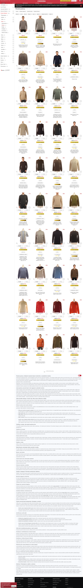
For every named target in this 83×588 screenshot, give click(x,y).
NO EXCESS (74, 182)
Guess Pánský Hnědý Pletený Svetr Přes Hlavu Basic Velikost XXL (23, 80)
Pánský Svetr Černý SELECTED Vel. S (74, 363)
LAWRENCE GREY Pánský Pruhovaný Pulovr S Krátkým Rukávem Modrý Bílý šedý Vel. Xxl (23, 258)
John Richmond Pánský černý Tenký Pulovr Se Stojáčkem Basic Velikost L (74, 259)
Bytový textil (3, 64)
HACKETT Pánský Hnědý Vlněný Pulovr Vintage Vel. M (74, 46)
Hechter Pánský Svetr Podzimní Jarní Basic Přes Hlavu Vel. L (40, 115)
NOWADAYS (57, 112)
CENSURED (40, 182)
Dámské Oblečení (4, 11)
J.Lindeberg (57, 254)
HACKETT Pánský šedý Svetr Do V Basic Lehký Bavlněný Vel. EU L (40, 46)
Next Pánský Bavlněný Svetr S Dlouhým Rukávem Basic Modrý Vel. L (57, 80)
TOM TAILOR (63, 496)
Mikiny (2, 39)
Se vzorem (4, 30)
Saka (2, 47)
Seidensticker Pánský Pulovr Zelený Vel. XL (57, 362)
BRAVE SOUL (23, 182)
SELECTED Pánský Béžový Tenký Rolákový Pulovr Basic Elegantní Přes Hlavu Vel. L (40, 81)
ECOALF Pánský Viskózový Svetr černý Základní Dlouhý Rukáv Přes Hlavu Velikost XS (40, 151)
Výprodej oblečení (4, 9)
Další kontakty (55, 584)
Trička (2, 19)
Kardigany (4, 28)
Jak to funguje (78, 3)
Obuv (2, 58)
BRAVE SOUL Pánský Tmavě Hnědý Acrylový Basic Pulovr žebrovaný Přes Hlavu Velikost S (23, 186)
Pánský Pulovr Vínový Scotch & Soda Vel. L (57, 328)
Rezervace (50, 3)
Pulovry (3, 25)
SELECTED (40, 254)
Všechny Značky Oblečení (44, 582)
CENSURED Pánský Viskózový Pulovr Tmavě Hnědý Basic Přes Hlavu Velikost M (40, 186)
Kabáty (2, 53)
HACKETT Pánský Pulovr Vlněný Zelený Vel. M (23, 364)
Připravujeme (3, 15)
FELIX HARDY (23, 112)
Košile (2, 41)
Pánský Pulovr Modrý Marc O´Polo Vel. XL (57, 294)
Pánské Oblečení (4, 13)
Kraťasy (2, 43)
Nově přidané (3, 7)
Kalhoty (2, 17)
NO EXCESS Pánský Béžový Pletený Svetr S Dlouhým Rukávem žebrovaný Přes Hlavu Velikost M (23, 151)
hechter (40, 112)
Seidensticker (57, 359)
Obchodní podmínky (43, 586)
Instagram (66, 584)
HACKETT (40, 42)
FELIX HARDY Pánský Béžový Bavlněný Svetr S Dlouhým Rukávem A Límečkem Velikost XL (23, 116)
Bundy (2, 45)
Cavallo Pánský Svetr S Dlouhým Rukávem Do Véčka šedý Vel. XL (23, 46)
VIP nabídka (3, 5)
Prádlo (2, 37)
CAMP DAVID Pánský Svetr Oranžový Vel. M (74, 328)
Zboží (3, 3)
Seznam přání (63, 3)
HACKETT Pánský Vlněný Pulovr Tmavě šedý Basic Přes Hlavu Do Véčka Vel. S (57, 152)
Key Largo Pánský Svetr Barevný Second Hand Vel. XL (40, 293)
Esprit (74, 112)
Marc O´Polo (57, 290)
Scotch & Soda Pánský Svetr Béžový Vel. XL (23, 328)
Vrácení (29, 586)
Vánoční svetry (5, 32)
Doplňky (2, 60)
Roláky (3, 27)
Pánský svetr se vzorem (19, 586)
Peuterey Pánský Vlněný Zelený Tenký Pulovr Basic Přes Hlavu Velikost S (74, 223)
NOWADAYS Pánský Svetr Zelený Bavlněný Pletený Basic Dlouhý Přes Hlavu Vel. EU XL (57, 116)
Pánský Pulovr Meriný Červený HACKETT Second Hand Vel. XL (40, 329)
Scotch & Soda (45, 495)
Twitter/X (66, 582)
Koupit (19, 33)
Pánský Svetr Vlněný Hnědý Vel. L (74, 293)
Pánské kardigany (18, 584)
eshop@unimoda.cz (56, 582)
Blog (41, 580)
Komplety (3, 49)
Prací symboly (42, 584)
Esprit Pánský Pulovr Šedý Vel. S (74, 115)
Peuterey (74, 218)
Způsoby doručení (31, 582)
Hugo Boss (61, 478)
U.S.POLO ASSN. (64, 487)
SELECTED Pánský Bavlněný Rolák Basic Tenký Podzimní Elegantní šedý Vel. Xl (40, 259)
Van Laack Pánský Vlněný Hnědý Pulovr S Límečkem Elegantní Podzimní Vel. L (74, 151)
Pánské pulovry (17, 580)
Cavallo (23, 42)
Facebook (66, 580)
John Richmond (74, 254)
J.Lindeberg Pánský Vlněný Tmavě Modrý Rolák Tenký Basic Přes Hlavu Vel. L (57, 259)
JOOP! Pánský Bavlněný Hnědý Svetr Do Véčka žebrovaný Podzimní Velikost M (57, 188)
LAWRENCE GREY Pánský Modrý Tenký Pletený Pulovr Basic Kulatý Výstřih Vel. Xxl (23, 294)
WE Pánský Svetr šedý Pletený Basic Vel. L (57, 45)
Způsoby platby (30, 584)
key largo (40, 290)
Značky (37, 3)
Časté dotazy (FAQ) (31, 580)
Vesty (2, 51)
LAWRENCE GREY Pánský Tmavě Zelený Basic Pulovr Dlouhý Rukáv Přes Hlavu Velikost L (40, 222)
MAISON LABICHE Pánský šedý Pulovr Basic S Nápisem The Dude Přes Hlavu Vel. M (23, 223)
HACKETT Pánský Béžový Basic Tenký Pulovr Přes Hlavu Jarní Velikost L (57, 223)
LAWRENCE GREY (40, 218)
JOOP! (57, 182)
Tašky (2, 62)
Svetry (2, 21)
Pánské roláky (17, 582)
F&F (40, 359)
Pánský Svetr (74, 79)
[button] (23, 39)
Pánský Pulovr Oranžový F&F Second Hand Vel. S (40, 362)
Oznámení (25, 3)
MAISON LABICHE (23, 218)
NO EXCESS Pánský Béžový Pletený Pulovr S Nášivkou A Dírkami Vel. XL (74, 186)
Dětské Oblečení (4, 56)
